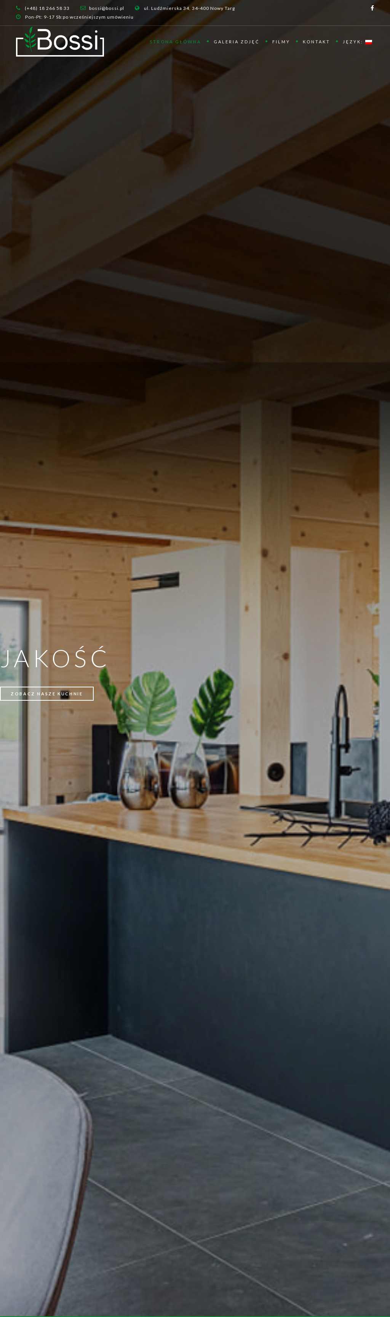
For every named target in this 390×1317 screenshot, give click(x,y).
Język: (357, 41)
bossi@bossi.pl (106, 8)
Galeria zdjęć (237, 41)
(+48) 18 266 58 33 (47, 8)
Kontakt (316, 41)
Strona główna (175, 41)
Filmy (281, 41)
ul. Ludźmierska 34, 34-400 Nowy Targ (189, 8)
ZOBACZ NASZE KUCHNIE (47, 693)
